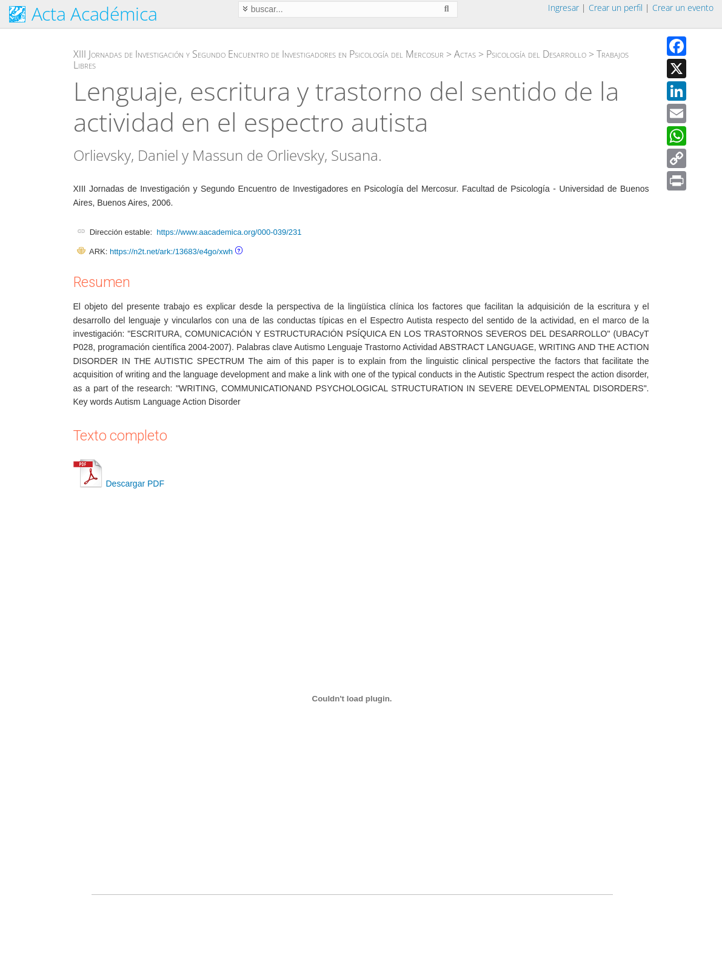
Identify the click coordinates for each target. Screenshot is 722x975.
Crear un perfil (616, 7)
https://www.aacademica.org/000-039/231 (228, 232)
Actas (465, 54)
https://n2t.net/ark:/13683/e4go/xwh (171, 251)
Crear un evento (683, 7)
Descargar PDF (118, 483)
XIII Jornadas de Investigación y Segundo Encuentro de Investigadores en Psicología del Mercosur (258, 54)
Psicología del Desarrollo (536, 54)
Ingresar (563, 7)
